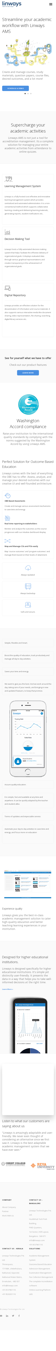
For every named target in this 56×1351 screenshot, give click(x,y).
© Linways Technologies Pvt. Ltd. (12, 1309)
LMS (31, 1294)
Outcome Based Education (40, 1264)
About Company (9, 1207)
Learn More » (7, 989)
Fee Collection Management (41, 1277)
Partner (5, 1211)
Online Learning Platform (40, 1290)
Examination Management (40, 1272)
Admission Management (39, 1268)
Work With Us (8, 1215)
